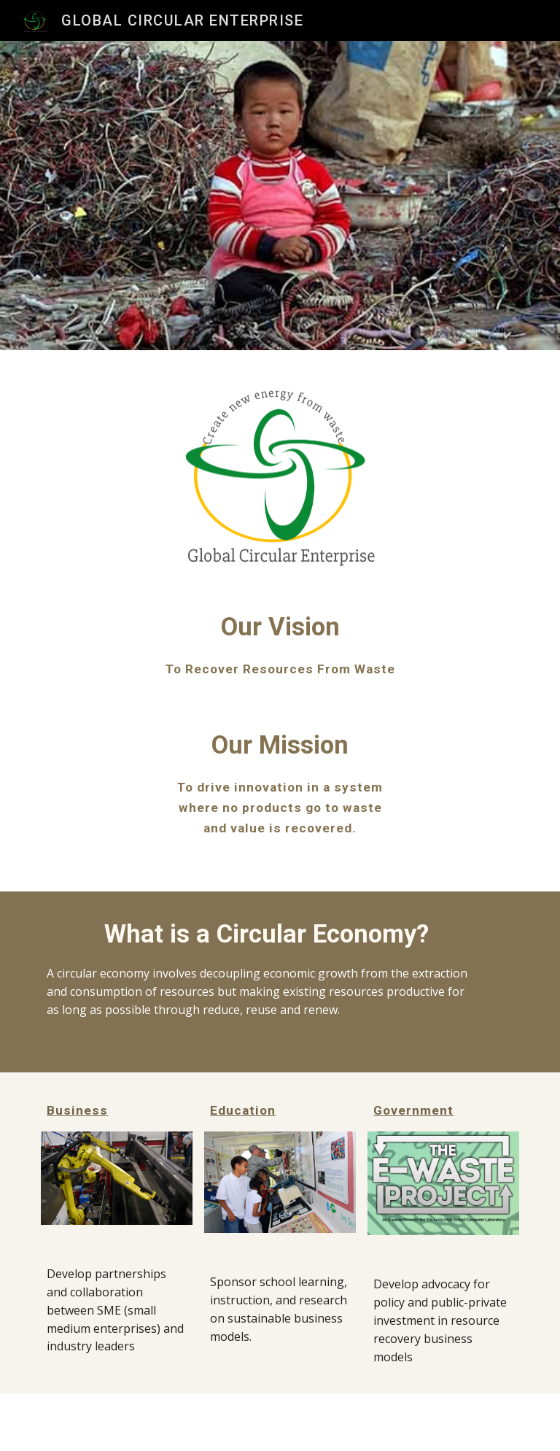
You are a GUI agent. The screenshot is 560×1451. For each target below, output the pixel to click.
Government (413, 1110)
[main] (279, 643)
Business (77, 1110)
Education (243, 1110)
